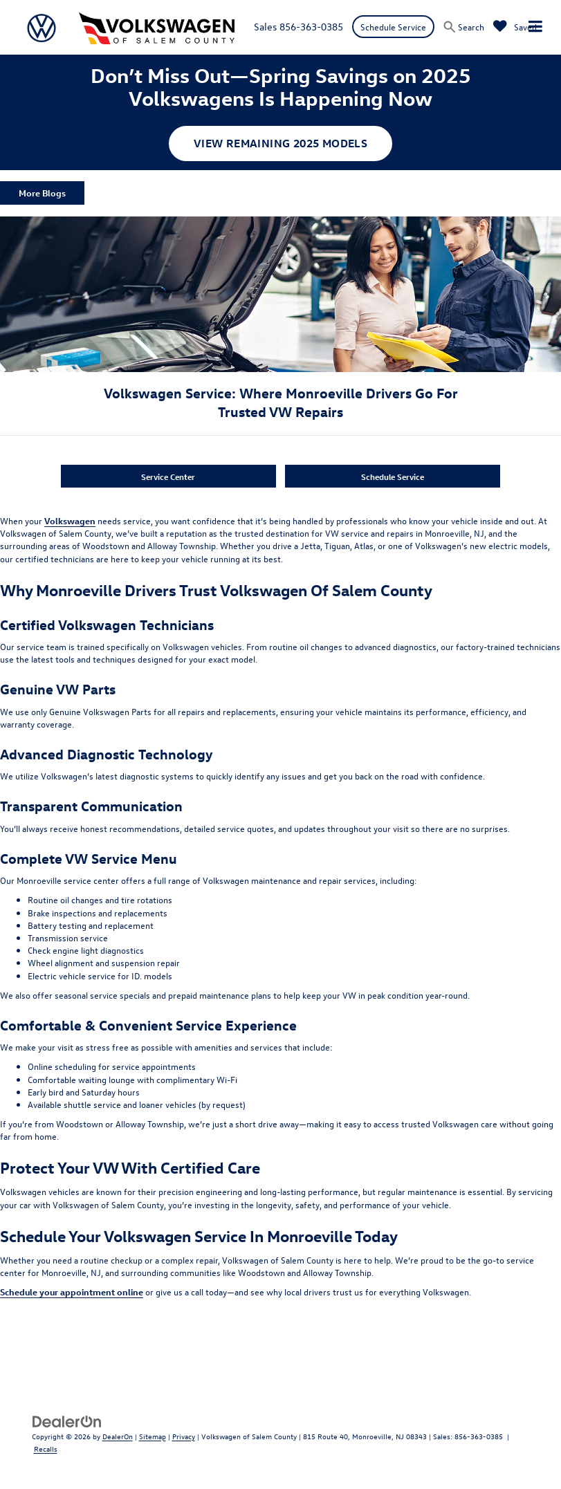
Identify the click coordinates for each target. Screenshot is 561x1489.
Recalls (45, 1448)
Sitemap (152, 1436)
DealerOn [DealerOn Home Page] (117, 1436)
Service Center (168, 476)
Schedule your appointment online (71, 1291)
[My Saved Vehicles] (515, 26)
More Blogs (42, 192)
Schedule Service (393, 27)
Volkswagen (69, 520)
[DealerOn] (67, 1420)
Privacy (183, 1436)
